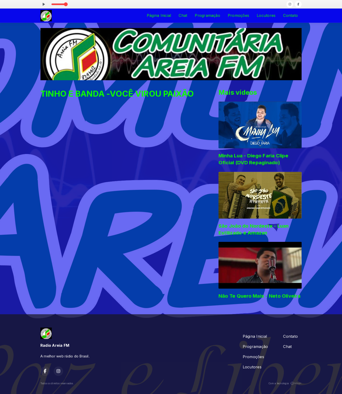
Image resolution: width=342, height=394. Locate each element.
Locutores (266, 15)
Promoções (238, 15)
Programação (207, 15)
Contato (290, 15)
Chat (183, 15)
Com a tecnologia (285, 383)
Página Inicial (159, 15)
